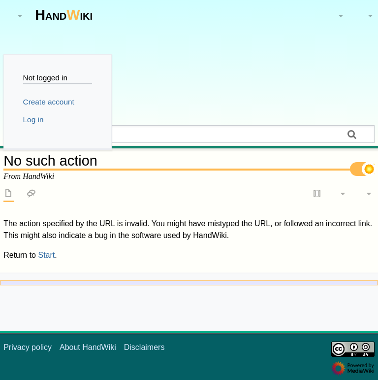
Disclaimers (144, 347)
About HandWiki (88, 347)
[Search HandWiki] (189, 134)
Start (46, 255)
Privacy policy (27, 347)
